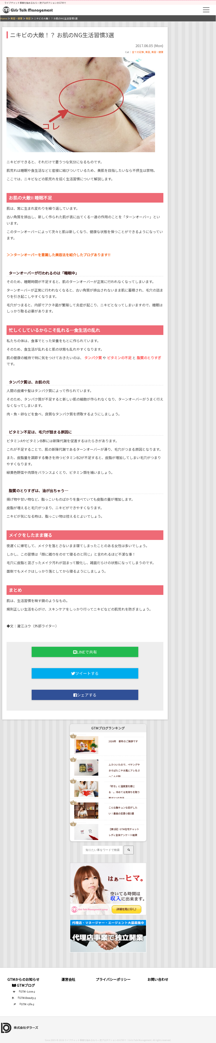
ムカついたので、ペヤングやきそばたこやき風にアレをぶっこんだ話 (124, 770)
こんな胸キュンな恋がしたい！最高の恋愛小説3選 (123, 810)
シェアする (85, 695)
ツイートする (85, 673)
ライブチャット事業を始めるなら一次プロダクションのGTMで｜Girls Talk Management (108, 1040)
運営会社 (68, 979)
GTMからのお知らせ (23, 979)
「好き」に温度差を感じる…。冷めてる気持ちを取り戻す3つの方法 (124, 792)
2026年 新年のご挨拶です (123, 741)
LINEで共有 (85, 652)
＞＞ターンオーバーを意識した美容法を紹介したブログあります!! (58, 254)
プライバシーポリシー (113, 979)
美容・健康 (157, 52)
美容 (147, 52)
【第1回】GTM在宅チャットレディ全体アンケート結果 (124, 832)
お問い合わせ (157, 979)
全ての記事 (138, 52)
